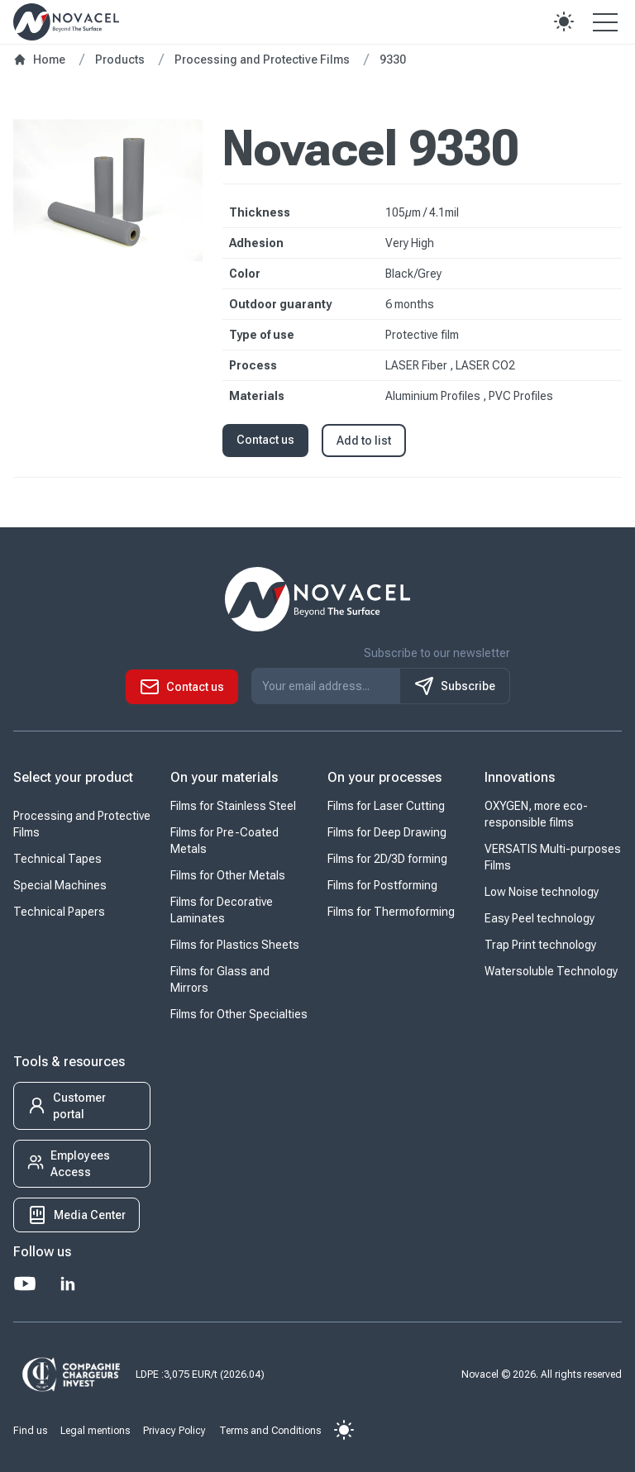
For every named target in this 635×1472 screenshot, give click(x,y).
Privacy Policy (174, 1430)
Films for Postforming (382, 885)
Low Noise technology (542, 891)
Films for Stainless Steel (233, 805)
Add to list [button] (364, 440)
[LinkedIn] (67, 1283)
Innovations (520, 777)
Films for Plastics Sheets (234, 944)
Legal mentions (95, 1430)
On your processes (384, 777)
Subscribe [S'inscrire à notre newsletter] (454, 686)
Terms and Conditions (270, 1430)
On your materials (224, 777)
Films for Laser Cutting (386, 805)
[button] (563, 21)
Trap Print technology (540, 944)
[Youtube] (24, 1283)
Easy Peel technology (539, 918)
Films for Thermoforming (391, 911)
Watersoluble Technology (551, 971)
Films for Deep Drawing (386, 832)
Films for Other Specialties (239, 1014)
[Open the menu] (605, 21)
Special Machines (60, 885)
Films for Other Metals (227, 875)
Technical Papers (59, 911)
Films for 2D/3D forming (387, 858)
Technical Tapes (57, 858)
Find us (30, 1430)
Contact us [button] (265, 439)
